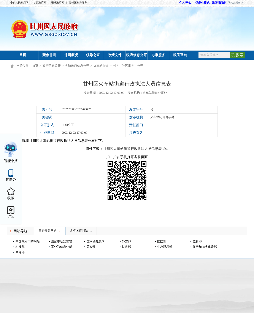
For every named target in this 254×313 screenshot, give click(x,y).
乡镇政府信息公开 (77, 65)
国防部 (161, 241)
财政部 (126, 246)
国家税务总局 (95, 241)
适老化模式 (200, 2)
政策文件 (115, 55)
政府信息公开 (136, 55)
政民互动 (180, 55)
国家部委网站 (49, 231)
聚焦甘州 (49, 55)
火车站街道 (101, 65)
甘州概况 (71, 55)
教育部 (197, 241)
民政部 (90, 246)
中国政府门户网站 (28, 241)
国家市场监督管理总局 (63, 241)
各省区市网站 (81, 230)
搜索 (239, 55)
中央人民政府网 (19, 2)
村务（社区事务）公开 (128, 65)
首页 (22, 55)
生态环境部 (164, 246)
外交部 (126, 241)
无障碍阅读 (219, 2)
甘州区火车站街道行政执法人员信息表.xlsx (135, 149)
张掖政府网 (57, 2)
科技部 (20, 246)
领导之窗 (93, 55)
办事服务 (158, 55)
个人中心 (185, 2)
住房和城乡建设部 (205, 246)
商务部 (20, 252)
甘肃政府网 (39, 2)
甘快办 (11, 179)
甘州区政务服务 (78, 2)
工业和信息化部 (61, 246)
